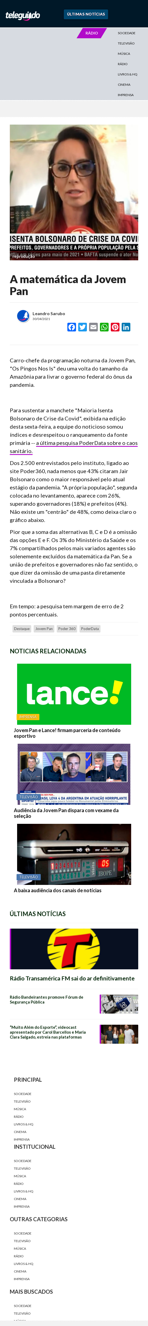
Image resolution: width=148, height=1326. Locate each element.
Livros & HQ (127, 74)
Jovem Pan (44, 628)
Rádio (123, 64)
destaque (22, 628)
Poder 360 (66, 628)
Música (124, 54)
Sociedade (127, 33)
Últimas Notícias (86, 14)
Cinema (124, 85)
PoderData (90, 628)
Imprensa (126, 95)
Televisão (126, 43)
